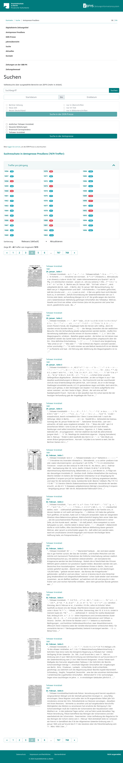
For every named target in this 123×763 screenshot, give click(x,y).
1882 (46, 230)
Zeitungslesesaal (13, 69)
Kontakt (9, 56)
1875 (46, 196)
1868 (6, 230)
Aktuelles (10, 51)
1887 (85, 186)
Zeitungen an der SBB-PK (16, 64)
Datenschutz (21, 754)
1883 (46, 235)
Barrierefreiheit (60, 754)
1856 (6, 171)
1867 (6, 225)
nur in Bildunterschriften (76, 110)
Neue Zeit (13, 108)
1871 (46, 176)
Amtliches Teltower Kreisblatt (21, 124)
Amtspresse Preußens (15, 32)
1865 (6, 215)
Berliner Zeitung (16, 105)
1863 (6, 205)
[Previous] (7, 253)
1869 (6, 235)
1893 (85, 215)
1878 (46, 210)
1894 (85, 220)
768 (67, 252)
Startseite (9, 20)
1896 (85, 230)
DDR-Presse (11, 37)
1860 (6, 191)
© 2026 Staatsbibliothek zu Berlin (41, 759)
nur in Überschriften (75, 105)
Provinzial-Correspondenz (20, 129)
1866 (6, 220)
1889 (85, 196)
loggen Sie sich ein (13, 147)
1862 (6, 200)
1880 (46, 220)
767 (58, 252)
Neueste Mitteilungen (18, 127)
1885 (85, 176)
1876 (46, 200)
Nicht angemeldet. (114, 754)
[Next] (74, 253)
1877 (46, 205)
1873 (46, 186)
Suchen (114, 90)
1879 (46, 215)
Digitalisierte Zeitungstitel (17, 27)
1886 (85, 181)
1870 (46, 171)
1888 (85, 191)
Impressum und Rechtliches (40, 754)
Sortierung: (8, 241)
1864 (6, 210)
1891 (85, 205)
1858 (6, 181)
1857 (6, 176)
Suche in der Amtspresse (61, 136)
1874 (46, 191)
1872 (46, 181)
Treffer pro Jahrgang (18, 165)
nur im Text (71, 108)
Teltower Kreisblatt (17, 132)
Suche (18, 20)
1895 (85, 225)
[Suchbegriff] (56, 90)
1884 (85, 171)
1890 (85, 200)
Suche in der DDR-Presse (61, 114)
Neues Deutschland (17, 110)
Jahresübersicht (12, 41)
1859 (6, 186)
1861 (6, 196)
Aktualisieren (56, 241)
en (116, 20)
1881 (46, 225)
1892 (85, 210)
